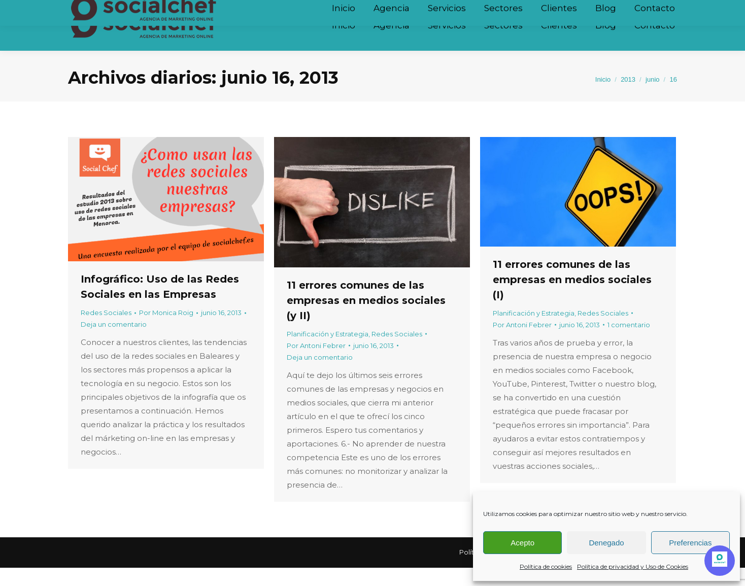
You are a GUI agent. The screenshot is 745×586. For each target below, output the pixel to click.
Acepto (522, 542)
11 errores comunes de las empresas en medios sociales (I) (572, 298)
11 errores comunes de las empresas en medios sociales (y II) (366, 318)
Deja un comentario (114, 342)
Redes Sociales (106, 331)
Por (166, 331)
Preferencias (690, 542)
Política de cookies (546, 566)
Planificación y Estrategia (327, 352)
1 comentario (628, 343)
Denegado (606, 542)
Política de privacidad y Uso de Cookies (632, 566)
